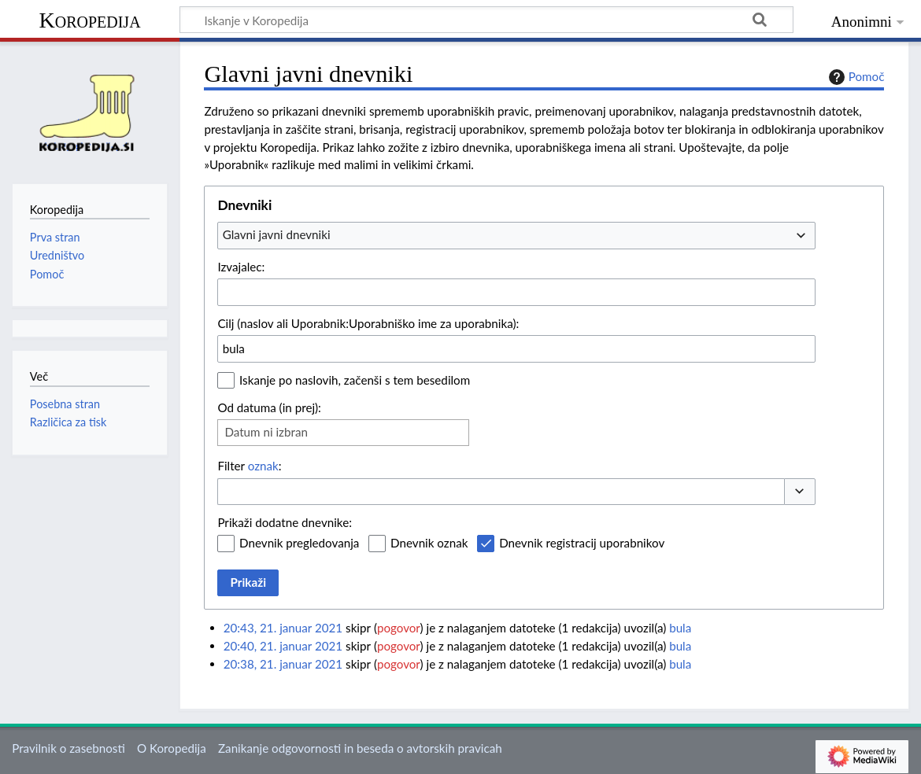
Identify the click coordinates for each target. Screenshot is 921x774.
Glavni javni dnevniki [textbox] (277, 234)
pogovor (398, 628)
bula (680, 628)
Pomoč (855, 77)
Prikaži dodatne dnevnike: (284, 522)
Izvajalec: (240, 267)
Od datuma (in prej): (269, 407)
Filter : (249, 466)
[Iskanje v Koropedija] (486, 19)
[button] (800, 492)
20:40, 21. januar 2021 (283, 646)
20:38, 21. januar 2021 (283, 664)
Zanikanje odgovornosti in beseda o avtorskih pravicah (360, 748)
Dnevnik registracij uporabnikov (581, 543)
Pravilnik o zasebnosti (68, 748)
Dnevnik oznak (429, 543)
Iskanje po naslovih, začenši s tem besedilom (354, 380)
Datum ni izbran (266, 432)
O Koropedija (171, 748)
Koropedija (89, 20)
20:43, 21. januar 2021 (283, 628)
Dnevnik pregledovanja (299, 543)
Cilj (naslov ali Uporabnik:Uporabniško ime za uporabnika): (368, 323)
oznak (263, 466)
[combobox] (516, 235)
